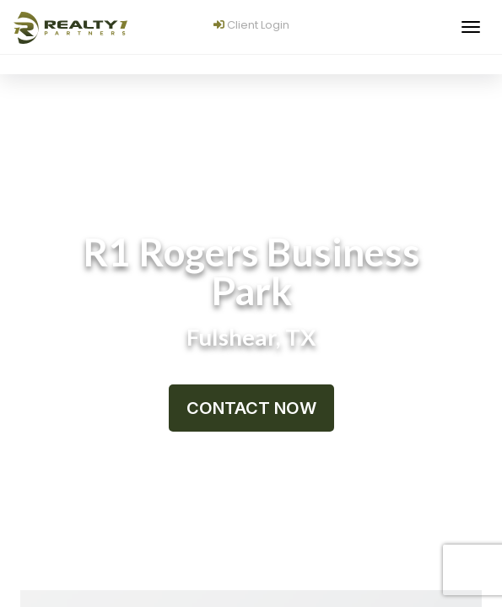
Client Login (251, 25)
